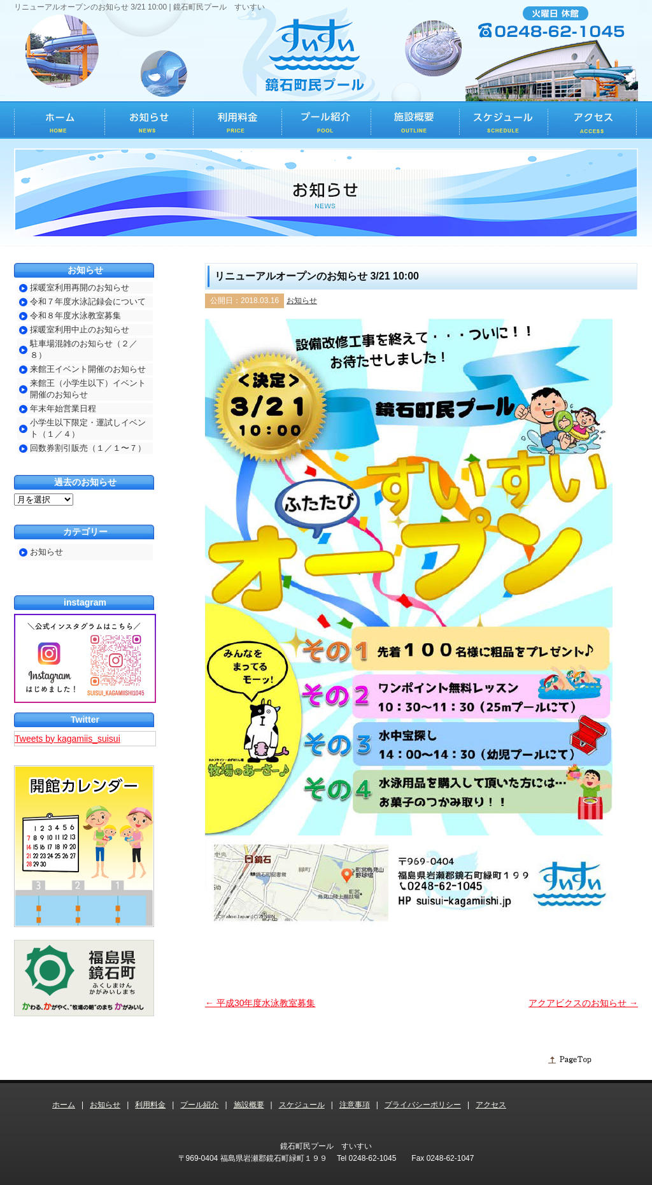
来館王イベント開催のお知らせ (88, 369)
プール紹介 (199, 1104)
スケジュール (302, 1104)
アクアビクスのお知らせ (583, 1003)
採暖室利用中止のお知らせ (79, 329)
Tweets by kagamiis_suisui (67, 739)
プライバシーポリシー (423, 1104)
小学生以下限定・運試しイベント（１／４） (88, 428)
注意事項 (354, 1104)
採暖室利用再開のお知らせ (79, 287)
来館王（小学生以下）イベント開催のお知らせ (88, 388)
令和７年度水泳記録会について (88, 301)
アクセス (491, 1104)
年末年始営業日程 (63, 408)
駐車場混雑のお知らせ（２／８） (84, 349)
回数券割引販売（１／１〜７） (88, 448)
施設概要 (249, 1104)
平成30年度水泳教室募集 (260, 1003)
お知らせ (302, 300)
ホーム (63, 1104)
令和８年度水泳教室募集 (75, 315)
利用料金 (150, 1104)
